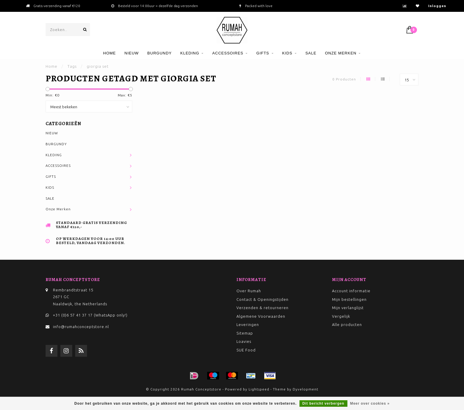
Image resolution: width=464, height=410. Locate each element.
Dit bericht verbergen (323, 403)
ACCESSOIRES (227, 53)
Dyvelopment (305, 389)
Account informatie (351, 291)
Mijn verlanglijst (348, 308)
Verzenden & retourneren (262, 308)
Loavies (243, 341)
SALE (310, 53)
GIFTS (262, 53)
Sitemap (244, 333)
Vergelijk (341, 316)
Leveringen (247, 324)
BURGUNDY (159, 53)
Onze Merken (340, 53)
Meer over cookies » (370, 403)
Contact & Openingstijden (262, 299)
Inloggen (437, 6)
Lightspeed (259, 389)
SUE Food (246, 350)
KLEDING (189, 53)
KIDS (287, 53)
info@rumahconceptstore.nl (81, 327)
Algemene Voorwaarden (260, 316)
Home (109, 53)
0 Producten (344, 79)
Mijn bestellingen (349, 299)
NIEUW (132, 53)
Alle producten (347, 324)
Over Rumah (248, 291)
